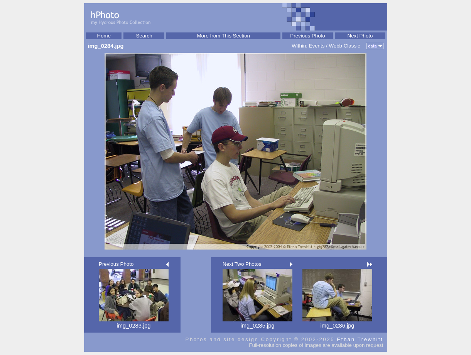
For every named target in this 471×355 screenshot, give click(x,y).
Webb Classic (344, 46)
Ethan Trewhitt (360, 339)
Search (144, 36)
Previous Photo (307, 36)
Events (317, 46)
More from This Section (223, 36)
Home (104, 36)
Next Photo (360, 36)
